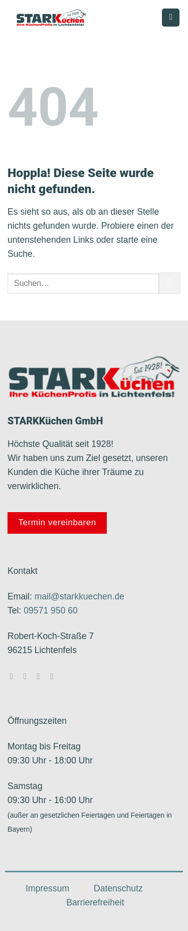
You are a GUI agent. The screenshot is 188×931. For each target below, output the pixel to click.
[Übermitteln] (169, 283)
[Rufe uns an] (54, 676)
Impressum (47, 888)
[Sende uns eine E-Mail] (41, 676)
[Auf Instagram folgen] (27, 676)
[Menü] (170, 18)
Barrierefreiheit (95, 902)
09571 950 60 (51, 610)
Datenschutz (118, 888)
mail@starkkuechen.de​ (79, 596)
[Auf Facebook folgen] (14, 676)
